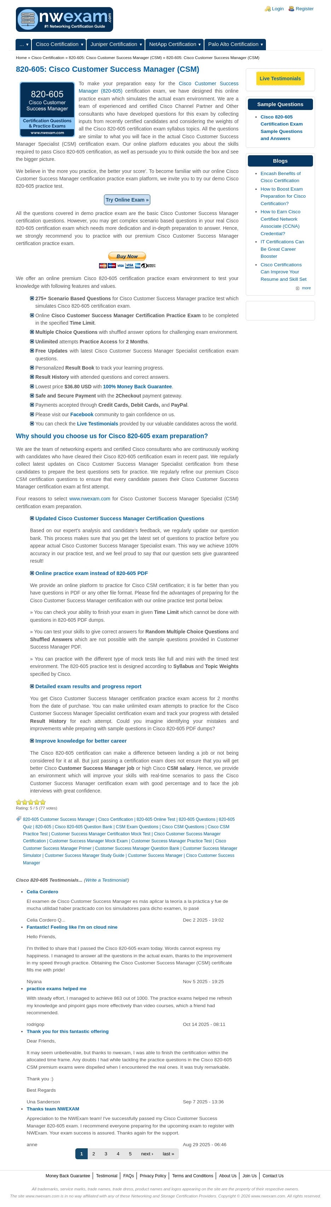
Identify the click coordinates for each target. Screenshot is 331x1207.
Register (305, 8)
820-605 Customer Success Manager (59, 819)
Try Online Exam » (127, 200)
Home (21, 58)
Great (37, 802)
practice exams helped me (56, 988)
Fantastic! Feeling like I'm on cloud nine (72, 927)
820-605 (43, 826)
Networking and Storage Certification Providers (173, 1196)
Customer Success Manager (155, 855)
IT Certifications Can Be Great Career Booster (282, 249)
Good (31, 802)
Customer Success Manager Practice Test (171, 840)
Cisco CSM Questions (183, 826)
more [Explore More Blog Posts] (306, 288)
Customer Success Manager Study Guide (84, 855)
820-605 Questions (197, 819)
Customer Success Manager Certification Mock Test (101, 833)
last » (168, 1153)
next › (147, 1153)
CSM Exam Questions (137, 826)
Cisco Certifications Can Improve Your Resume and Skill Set (284, 272)
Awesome (43, 802)
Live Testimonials (97, 423)
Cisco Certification (57, 44)
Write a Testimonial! (107, 880)
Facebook (81, 414)
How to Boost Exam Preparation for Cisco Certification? (283, 196)
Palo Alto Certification (233, 44)
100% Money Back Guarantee (137, 386)
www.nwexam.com (89, 498)
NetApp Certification (172, 44)
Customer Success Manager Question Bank (137, 848)
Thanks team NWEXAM (53, 1109)
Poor (19, 802)
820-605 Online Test (156, 819)
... (21, 44)
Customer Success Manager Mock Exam (89, 840)
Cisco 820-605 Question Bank (83, 826)
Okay (25, 802)
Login (278, 8)
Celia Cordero (42, 891)
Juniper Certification (114, 44)
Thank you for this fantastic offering (68, 1031)
